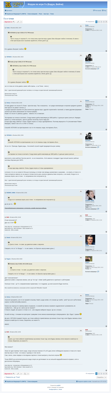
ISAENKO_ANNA (89, 200)
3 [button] (101, 22)
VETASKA (87, 62)
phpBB (58, 385)
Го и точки (9, 18)
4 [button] (103, 22)
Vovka (86, 25)
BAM (86, 215)
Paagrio (87, 262)
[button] (106, 21)
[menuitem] (8, 10)
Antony (87, 100)
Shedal (87, 245)
